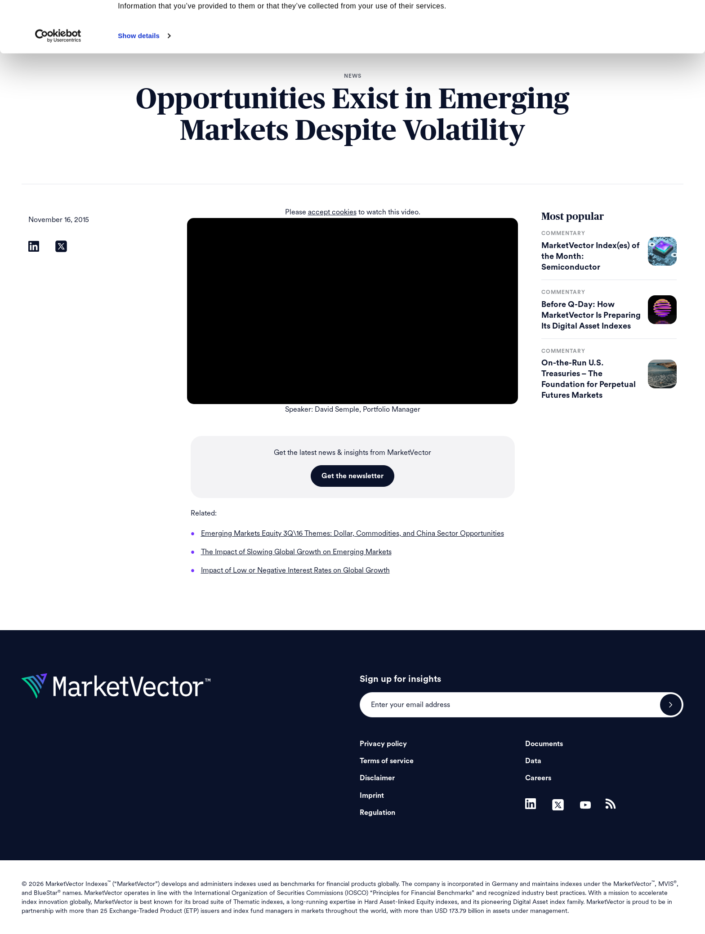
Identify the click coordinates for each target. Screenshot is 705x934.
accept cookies (332, 212)
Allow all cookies (630, 22)
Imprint (372, 795)
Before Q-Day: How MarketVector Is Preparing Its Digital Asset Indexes (591, 315)
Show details (139, 84)
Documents (544, 743)
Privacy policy (383, 743)
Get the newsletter (352, 476)
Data (533, 761)
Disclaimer (377, 778)
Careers (538, 778)
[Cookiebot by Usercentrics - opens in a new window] (58, 84)
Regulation (377, 812)
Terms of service (387, 761)
